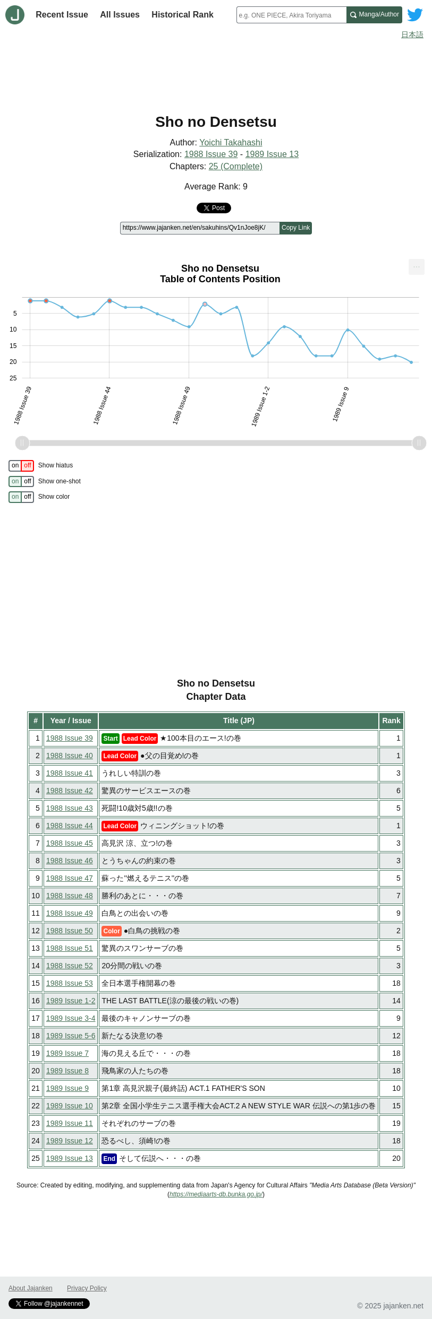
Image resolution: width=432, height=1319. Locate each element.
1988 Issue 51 (69, 948)
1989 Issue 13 (272, 154)
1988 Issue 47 (69, 878)
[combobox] (291, 14)
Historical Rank (182, 14)
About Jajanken (31, 1288)
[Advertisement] (216, 73)
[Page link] (199, 228)
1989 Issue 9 (67, 1088)
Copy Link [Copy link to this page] (296, 227)
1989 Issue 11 (69, 1123)
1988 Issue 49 (69, 913)
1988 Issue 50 (69, 930)
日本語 (412, 34)
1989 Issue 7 (67, 1053)
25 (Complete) (235, 166)
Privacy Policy (87, 1288)
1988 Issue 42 (69, 790)
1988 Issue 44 (69, 825)
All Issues (120, 14)
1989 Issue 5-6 (71, 1035)
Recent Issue (62, 14)
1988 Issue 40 (69, 755)
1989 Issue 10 (69, 1105)
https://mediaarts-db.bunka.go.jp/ (216, 1194)
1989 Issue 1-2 (71, 1000)
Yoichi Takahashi (230, 142)
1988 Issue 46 (69, 860)
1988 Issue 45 (69, 843)
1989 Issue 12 (69, 1140)
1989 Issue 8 (67, 1070)
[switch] (21, 466)
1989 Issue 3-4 (71, 1018)
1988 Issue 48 (69, 895)
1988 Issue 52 (69, 965)
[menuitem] (417, 267)
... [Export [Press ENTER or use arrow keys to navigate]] (416, 265)
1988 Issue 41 (69, 773)
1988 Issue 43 (69, 808)
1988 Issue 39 (211, 154)
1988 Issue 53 (69, 983)
